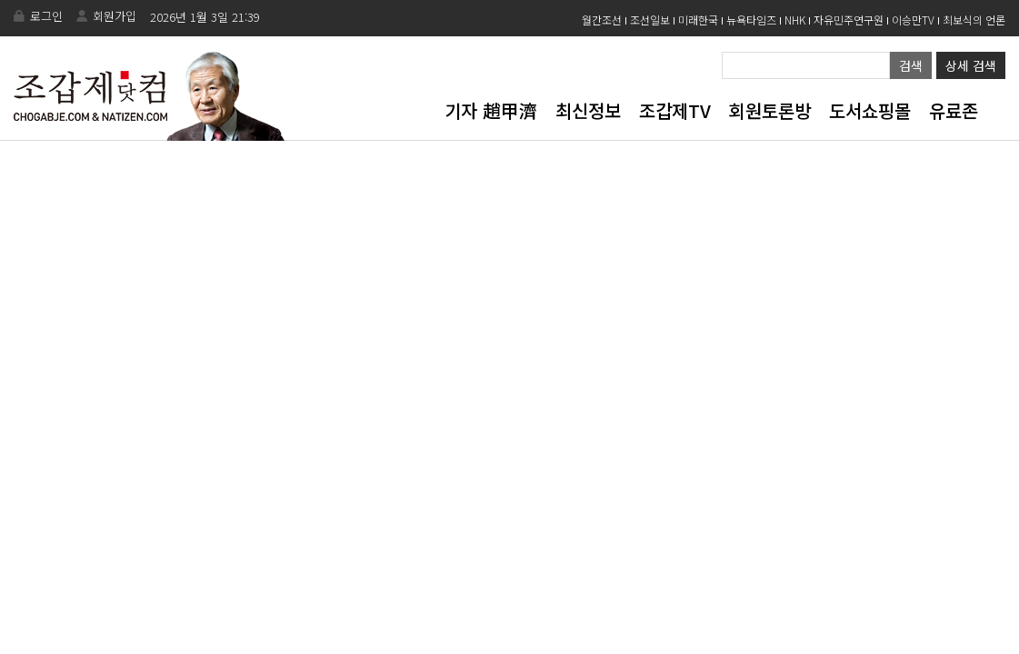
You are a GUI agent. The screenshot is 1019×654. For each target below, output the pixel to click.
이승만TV (913, 19)
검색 (911, 65)
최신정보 (588, 110)
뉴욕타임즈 (751, 19)
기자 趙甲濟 (491, 110)
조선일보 (650, 19)
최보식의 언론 (974, 19)
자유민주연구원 (849, 19)
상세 (970, 65)
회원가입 (114, 16)
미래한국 (698, 19)
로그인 (46, 16)
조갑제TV (675, 110)
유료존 (953, 110)
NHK (794, 19)
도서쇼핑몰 (870, 110)
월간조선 (602, 19)
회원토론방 (770, 110)
